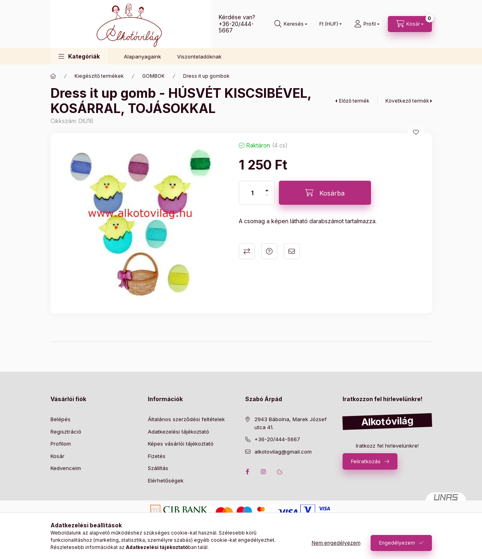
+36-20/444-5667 (236, 27)
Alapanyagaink (142, 56)
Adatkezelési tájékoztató (178, 431)
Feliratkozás (366, 461)
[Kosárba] (325, 193)
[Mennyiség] (252, 192)
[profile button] (367, 24)
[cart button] (410, 24)
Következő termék (407, 101)
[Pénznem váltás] (329, 24)
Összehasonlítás (247, 251)
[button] (79, 56)
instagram (264, 472)
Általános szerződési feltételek (186, 419)
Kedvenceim (65, 468)
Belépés (60, 419)
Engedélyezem (397, 543)
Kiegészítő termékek (99, 76)
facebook (248, 472)
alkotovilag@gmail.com (283, 451)
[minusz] (267, 195)
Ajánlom (292, 251)
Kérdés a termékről (269, 251)
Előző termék (354, 101)
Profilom (60, 443)
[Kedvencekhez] (416, 132)
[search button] (291, 24)
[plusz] (267, 190)
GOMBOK (153, 76)
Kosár (57, 456)
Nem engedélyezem (336, 543)
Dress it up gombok (206, 76)
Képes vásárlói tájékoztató (181, 443)
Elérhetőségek (166, 480)
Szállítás (158, 468)
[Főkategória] (53, 76)
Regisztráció (65, 431)
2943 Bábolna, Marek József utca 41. (290, 423)
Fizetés (156, 456)
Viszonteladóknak (199, 56)
